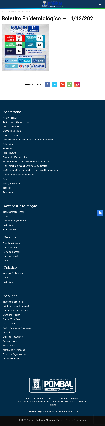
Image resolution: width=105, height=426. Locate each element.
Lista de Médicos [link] (11, 358)
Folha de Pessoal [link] (11, 252)
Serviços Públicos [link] (11, 183)
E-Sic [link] (5, 216)
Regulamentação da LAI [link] (14, 220)
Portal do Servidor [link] (12, 243)
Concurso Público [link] (11, 256)
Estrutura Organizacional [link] (15, 354)
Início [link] (4, 11)
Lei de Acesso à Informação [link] (16, 306)
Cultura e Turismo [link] (11, 135)
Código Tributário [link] (11, 319)
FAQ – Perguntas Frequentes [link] (17, 328)
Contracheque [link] (10, 247)
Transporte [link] (7, 192)
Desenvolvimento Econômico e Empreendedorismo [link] (27, 139)
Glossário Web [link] (10, 341)
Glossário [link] (7, 332)
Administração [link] (9, 118)
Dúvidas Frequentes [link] (13, 337)
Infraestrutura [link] (9, 153)
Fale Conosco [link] (9, 229)
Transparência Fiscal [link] (13, 212)
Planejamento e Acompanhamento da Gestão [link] (24, 166)
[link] (4, 4)
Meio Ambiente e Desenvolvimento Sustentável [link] (25, 161)
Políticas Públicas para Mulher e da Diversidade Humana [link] (30, 170)
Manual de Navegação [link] (14, 350)
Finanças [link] (7, 148)
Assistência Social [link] (11, 126)
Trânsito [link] (6, 188)
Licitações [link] (8, 225)
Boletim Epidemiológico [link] (20, 11)
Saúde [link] (5, 179)
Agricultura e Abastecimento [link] (16, 122)
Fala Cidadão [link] (9, 323)
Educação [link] (7, 144)
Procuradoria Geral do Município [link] (19, 174)
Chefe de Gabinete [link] (11, 131)
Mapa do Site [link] (9, 345)
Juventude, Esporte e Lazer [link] (16, 157)
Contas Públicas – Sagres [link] (15, 310)
